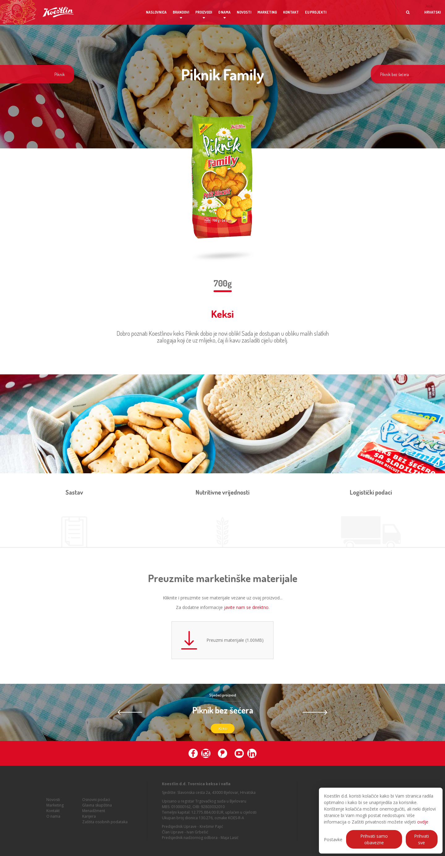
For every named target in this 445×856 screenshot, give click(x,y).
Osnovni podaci (96, 802)
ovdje (422, 822)
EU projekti (315, 12)
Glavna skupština (97, 807)
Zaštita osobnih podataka (105, 824)
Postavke (333, 839)
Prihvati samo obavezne (374, 839)
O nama (224, 12)
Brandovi (181, 12)
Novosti (244, 12)
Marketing (267, 12)
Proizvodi (203, 12)
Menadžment (93, 813)
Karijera (89, 818)
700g (223, 283)
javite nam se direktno (246, 607)
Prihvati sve (421, 839)
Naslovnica (156, 12)
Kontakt (291, 12)
